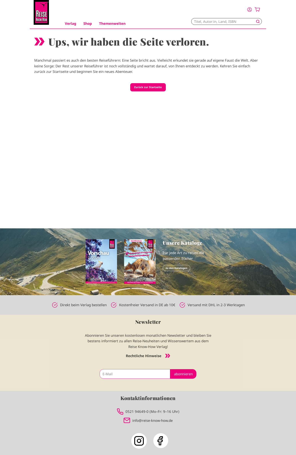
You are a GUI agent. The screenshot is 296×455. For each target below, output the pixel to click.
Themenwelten (112, 23)
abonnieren (183, 373)
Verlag (70, 23)
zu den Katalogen (176, 268)
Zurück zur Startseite (148, 87)
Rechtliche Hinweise (148, 355)
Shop (87, 23)
